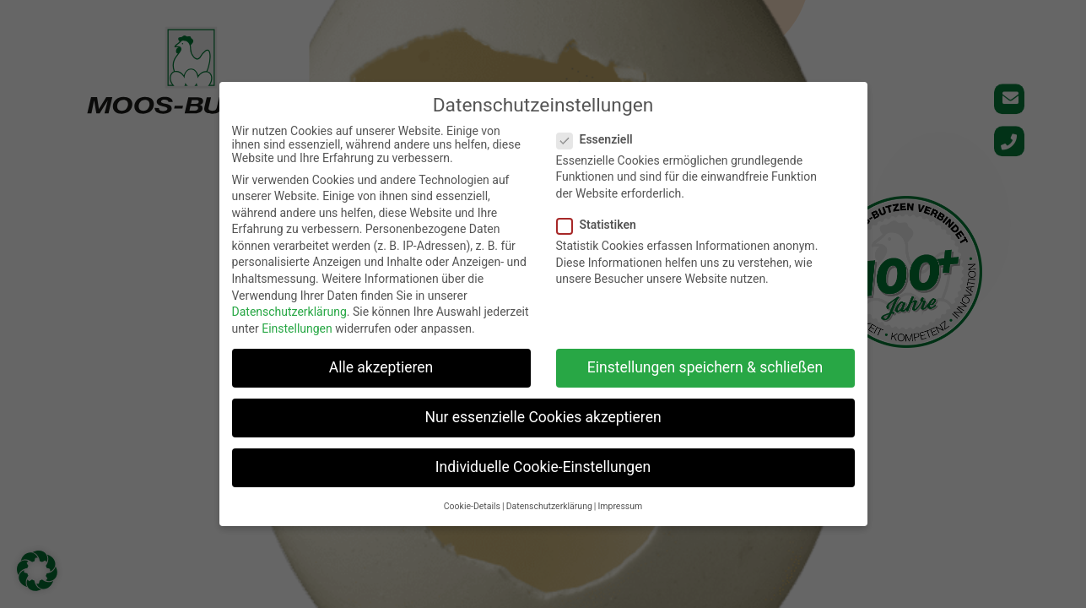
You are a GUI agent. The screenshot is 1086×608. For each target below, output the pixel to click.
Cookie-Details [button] (472, 506)
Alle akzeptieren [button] (381, 367)
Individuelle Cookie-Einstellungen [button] (543, 467)
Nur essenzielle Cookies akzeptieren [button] (542, 417)
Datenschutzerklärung (289, 311)
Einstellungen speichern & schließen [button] (705, 367)
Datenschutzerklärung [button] (549, 506)
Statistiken (601, 224)
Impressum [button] (619, 506)
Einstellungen (297, 328)
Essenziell (600, 139)
